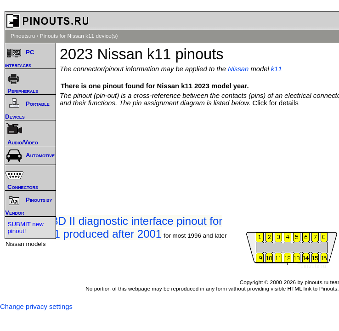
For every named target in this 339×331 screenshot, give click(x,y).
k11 (276, 69)
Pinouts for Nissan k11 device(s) (79, 36)
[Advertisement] (201, 134)
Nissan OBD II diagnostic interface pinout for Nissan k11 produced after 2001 (114, 227)
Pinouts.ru (23, 36)
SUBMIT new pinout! (26, 227)
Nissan (238, 69)
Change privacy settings (36, 306)
